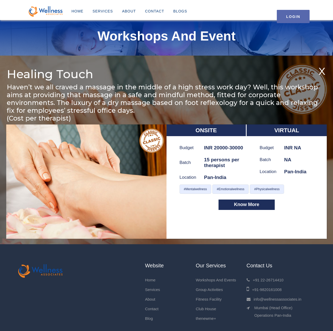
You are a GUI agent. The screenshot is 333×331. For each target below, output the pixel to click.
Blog (149, 318)
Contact (154, 11)
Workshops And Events (216, 280)
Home (78, 11)
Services (103, 11)
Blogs (180, 11)
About (129, 11)
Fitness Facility (209, 299)
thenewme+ (206, 318)
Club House (206, 309)
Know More (246, 204)
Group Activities (209, 289)
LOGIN (293, 17)
